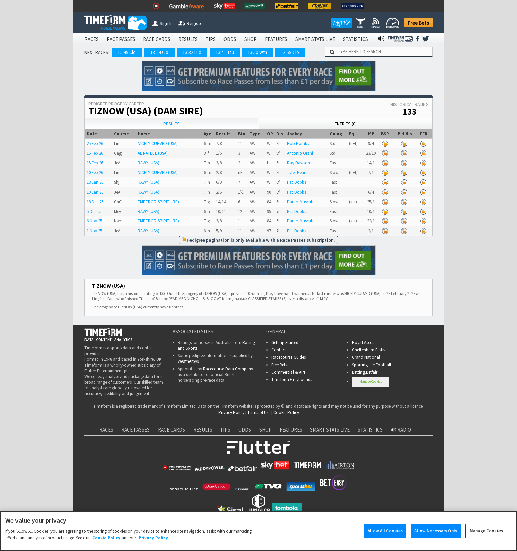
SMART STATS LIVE (315, 39)
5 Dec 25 (94, 211)
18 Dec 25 (95, 202)
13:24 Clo (159, 52)
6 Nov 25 (94, 221)
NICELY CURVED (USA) (158, 143)
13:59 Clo (290, 52)
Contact (278, 350)
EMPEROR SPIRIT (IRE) (158, 202)
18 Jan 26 (95, 182)
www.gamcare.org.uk (335, 539)
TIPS (211, 39)
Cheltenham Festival (370, 350)
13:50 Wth (257, 52)
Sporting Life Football (371, 365)
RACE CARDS (156, 39)
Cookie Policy (286, 412)
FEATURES (276, 39)
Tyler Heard (297, 172)
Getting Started (284, 342)
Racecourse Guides (288, 357)
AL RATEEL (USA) (153, 153)
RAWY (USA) (148, 163)
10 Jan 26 (95, 192)
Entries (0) (346, 123)
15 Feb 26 (95, 153)
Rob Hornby (298, 143)
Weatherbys (188, 361)
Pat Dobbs (296, 182)
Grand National (366, 357)
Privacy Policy (231, 412)
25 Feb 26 (95, 143)
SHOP (250, 39)
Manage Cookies (370, 381)
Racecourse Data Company (228, 369)
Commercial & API (288, 372)
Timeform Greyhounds (291, 379)
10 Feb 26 (95, 172)
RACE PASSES (121, 39)
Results (171, 123)
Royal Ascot (363, 342)
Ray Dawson (298, 163)
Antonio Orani (300, 153)
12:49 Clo (127, 52)
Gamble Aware (155, 532)
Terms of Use (258, 412)
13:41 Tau (225, 52)
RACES (91, 39)
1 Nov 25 (94, 231)
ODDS (229, 39)
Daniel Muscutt (300, 202)
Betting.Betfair (364, 372)
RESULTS (188, 39)
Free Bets (418, 22)
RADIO (401, 429)
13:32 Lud (192, 52)
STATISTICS (355, 39)
